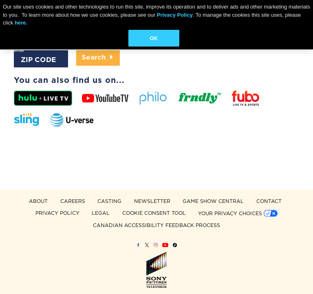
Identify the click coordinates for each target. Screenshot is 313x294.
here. (21, 23)
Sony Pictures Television (156, 269)
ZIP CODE (19, 51)
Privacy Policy (175, 15)
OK (154, 38)
